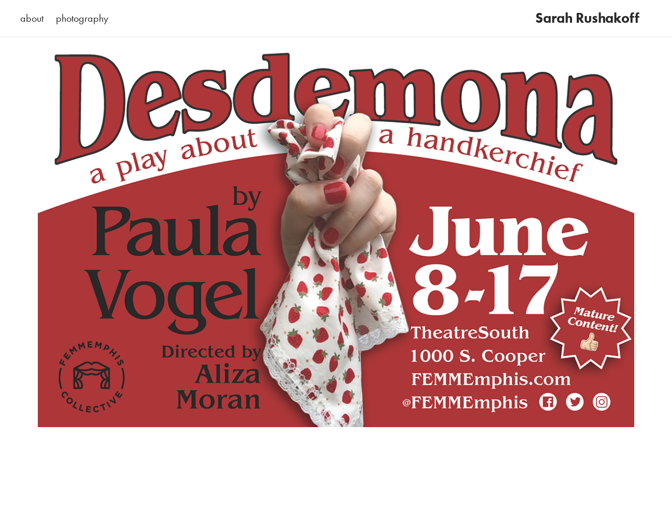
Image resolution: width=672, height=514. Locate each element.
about (31, 18)
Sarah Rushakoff (587, 17)
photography (82, 18)
